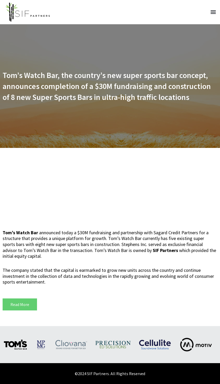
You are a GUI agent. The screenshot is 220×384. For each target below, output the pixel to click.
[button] (213, 12)
